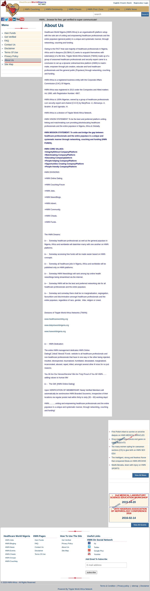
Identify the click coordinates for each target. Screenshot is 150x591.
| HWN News (131, 9)
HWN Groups (10, 558)
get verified (66, 540)
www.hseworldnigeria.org (55, 331)
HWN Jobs (9, 540)
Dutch (129, 3)
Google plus (99, 551)
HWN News (9, 547)
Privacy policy (67, 543)
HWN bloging (10, 543)
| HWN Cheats (74, 9)
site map (65, 551)
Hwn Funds (39, 540)
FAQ (36, 543)
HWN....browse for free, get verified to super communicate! (68, 19)
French (123, 3)
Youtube (97, 554)
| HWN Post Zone (94, 9)
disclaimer (39, 551)
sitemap (135, 586)
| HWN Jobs (114, 9)
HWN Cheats (10, 554)
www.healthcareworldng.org (56, 319)
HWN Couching (11, 561)
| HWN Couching (31, 9)
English (116, 3)
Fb (95, 544)
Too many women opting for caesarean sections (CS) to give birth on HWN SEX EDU (128, 450)
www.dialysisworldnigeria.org (56, 325)
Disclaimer (144, 586)
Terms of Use (40, 554)
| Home (15, 9)
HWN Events (10, 551)
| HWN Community (54, 9)
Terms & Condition (108, 586)
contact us (39, 547)
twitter (96, 547)
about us (65, 547)
